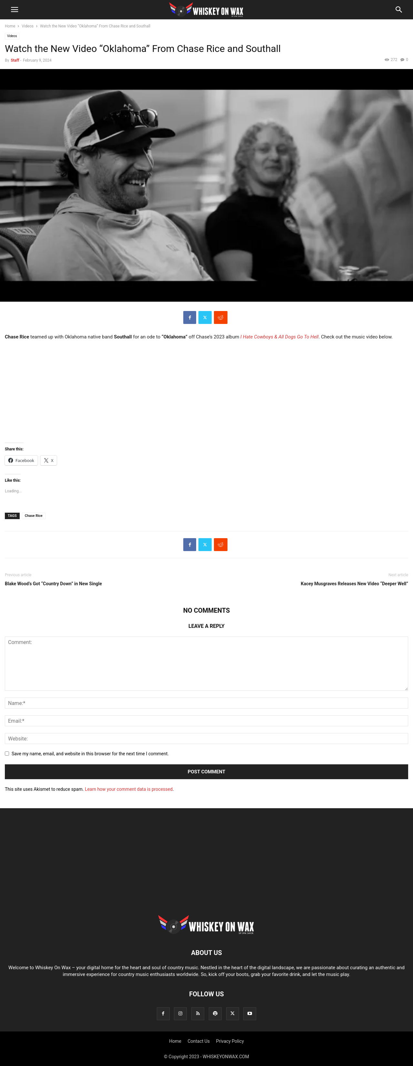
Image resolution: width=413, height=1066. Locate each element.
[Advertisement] (206, 866)
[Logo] (206, 933)
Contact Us (198, 1041)
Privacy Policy (230, 1041)
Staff (15, 60)
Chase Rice (34, 516)
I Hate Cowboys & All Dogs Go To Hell (279, 337)
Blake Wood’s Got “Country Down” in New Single (53, 583)
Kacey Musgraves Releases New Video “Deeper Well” (354, 583)
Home (10, 26)
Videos (28, 26)
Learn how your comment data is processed (129, 789)
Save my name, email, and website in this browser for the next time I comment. (90, 753)
